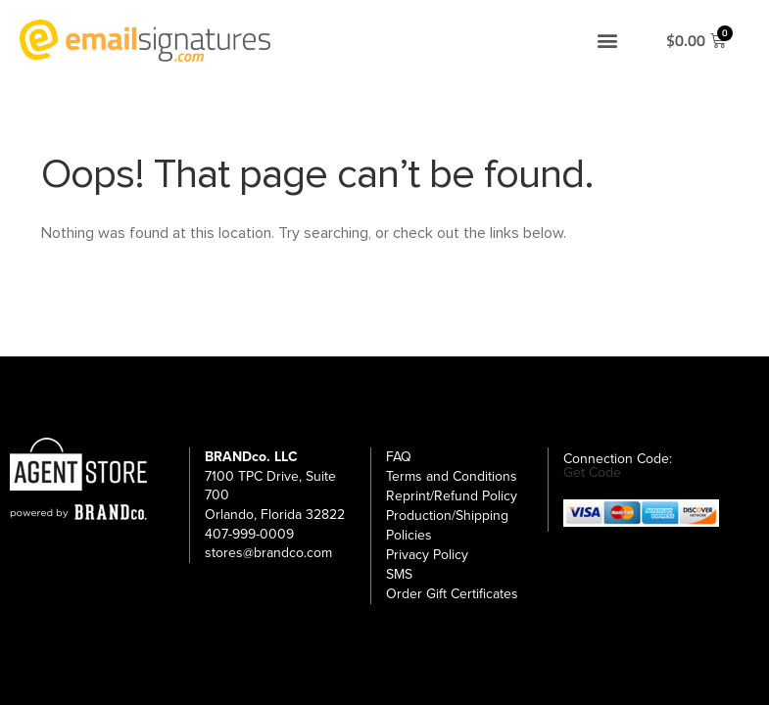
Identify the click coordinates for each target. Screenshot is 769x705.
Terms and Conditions (451, 476)
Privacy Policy (427, 554)
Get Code (592, 473)
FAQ (398, 456)
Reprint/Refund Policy (451, 496)
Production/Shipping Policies (447, 525)
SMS (399, 574)
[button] (607, 40)
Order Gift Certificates (452, 594)
